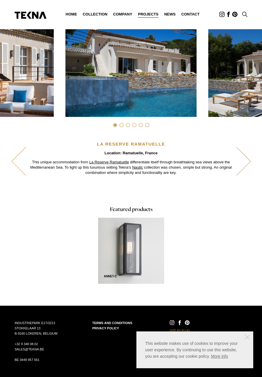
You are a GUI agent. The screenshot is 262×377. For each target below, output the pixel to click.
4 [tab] (134, 125)
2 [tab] (121, 125)
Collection (95, 14)
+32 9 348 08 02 (26, 344)
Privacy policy (105, 328)
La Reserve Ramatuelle (109, 162)
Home (71, 14)
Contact (190, 14)
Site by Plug (180, 330)
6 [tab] (147, 125)
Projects (148, 14)
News (170, 14)
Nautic (137, 167)
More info (219, 356)
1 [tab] (115, 125)
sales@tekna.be (29, 349)
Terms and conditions (112, 323)
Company (122, 14)
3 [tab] (128, 125)
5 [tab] (141, 125)
